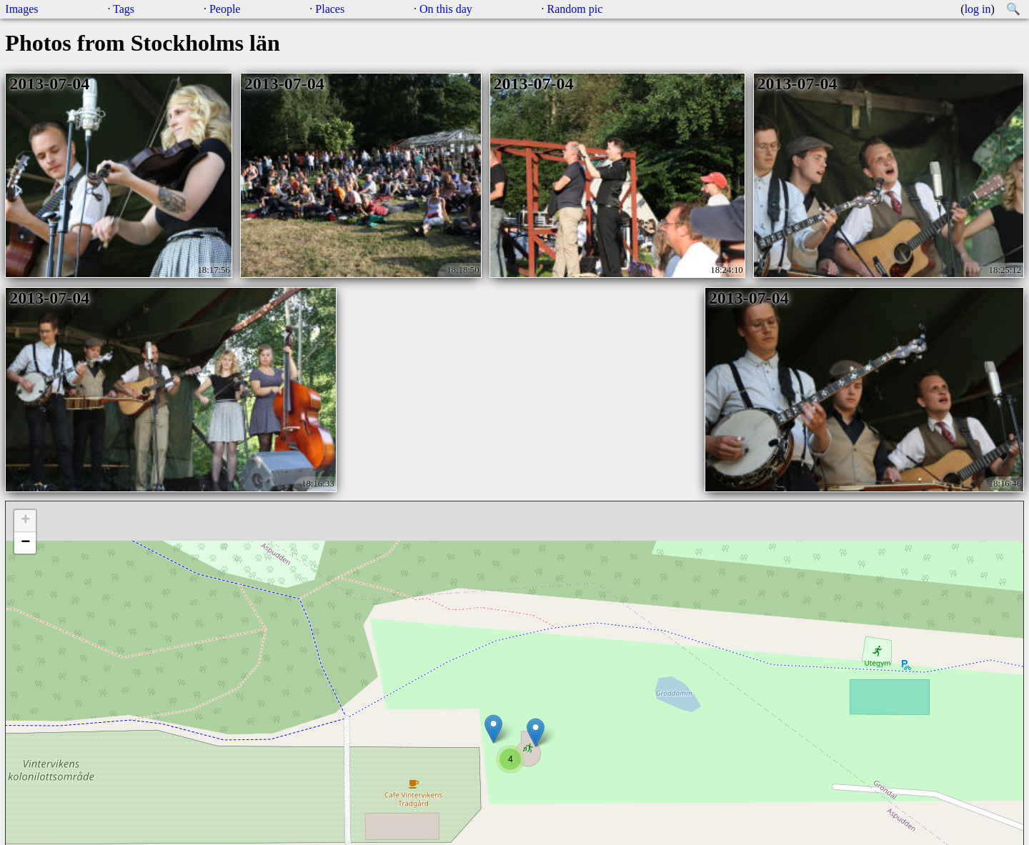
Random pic (575, 9)
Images (21, 9)
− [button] (25, 543)
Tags (123, 9)
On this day (445, 9)
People (225, 9)
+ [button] (25, 520)
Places (329, 9)
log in (978, 9)
